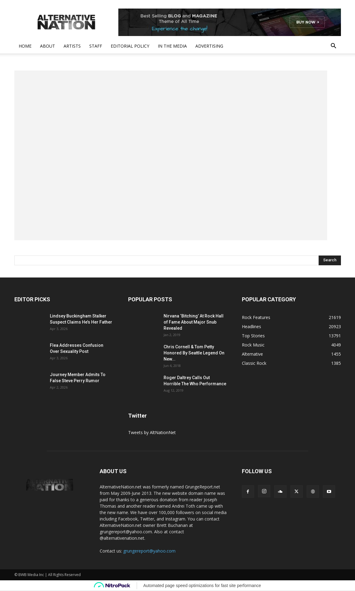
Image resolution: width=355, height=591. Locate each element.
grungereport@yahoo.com (149, 551)
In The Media (172, 46)
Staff (95, 46)
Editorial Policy (130, 46)
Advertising (209, 46)
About (47, 46)
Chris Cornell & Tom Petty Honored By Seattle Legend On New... (194, 352)
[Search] (330, 260)
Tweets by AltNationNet (152, 432)
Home (25, 46)
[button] (333, 46)
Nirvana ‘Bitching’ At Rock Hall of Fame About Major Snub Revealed (194, 322)
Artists (72, 46)
